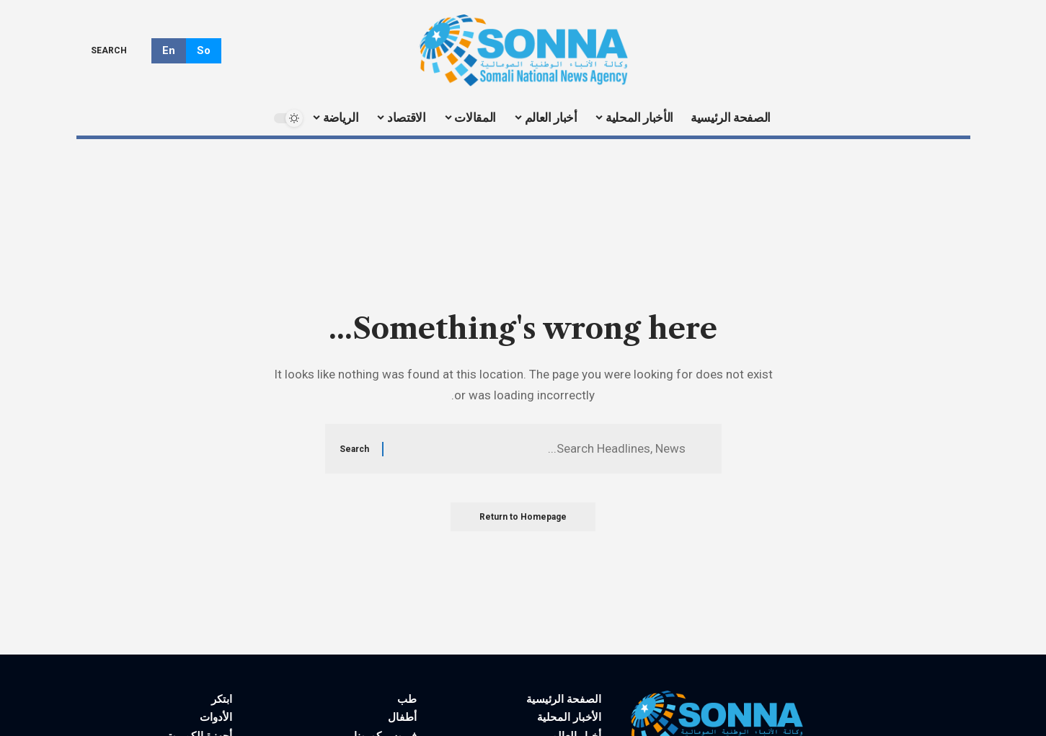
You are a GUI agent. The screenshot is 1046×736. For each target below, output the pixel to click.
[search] (119, 50)
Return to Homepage (523, 517)
